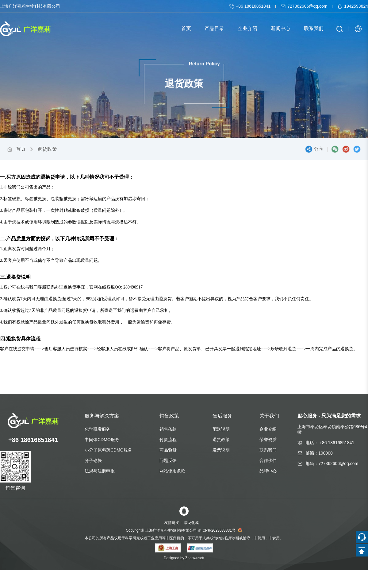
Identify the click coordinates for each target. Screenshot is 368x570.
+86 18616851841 (250, 6)
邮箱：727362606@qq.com (331, 463)
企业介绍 (268, 429)
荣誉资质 (268, 439)
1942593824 (352, 6)
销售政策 (169, 415)
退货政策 (221, 439)
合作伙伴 (268, 460)
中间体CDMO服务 (102, 439)
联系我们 (268, 450)
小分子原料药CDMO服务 (108, 450)
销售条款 (168, 429)
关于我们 (269, 415)
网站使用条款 (172, 470)
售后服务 (222, 415)
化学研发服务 (97, 429)
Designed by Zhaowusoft (184, 558)
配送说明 (221, 429)
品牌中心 (268, 470)
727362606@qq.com (304, 6)
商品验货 (168, 450)
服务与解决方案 (102, 415)
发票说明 (221, 450)
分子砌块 (93, 460)
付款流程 (168, 439)
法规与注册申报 (100, 470)
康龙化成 (191, 523)
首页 (21, 149)
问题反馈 (168, 460)
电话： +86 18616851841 (329, 442)
